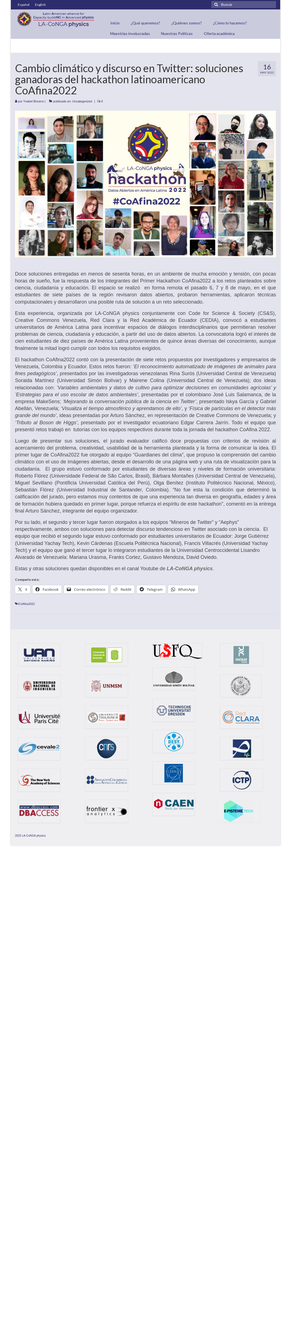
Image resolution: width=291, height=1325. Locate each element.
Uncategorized (82, 101)
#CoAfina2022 (26, 603)
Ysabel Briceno (33, 101)
